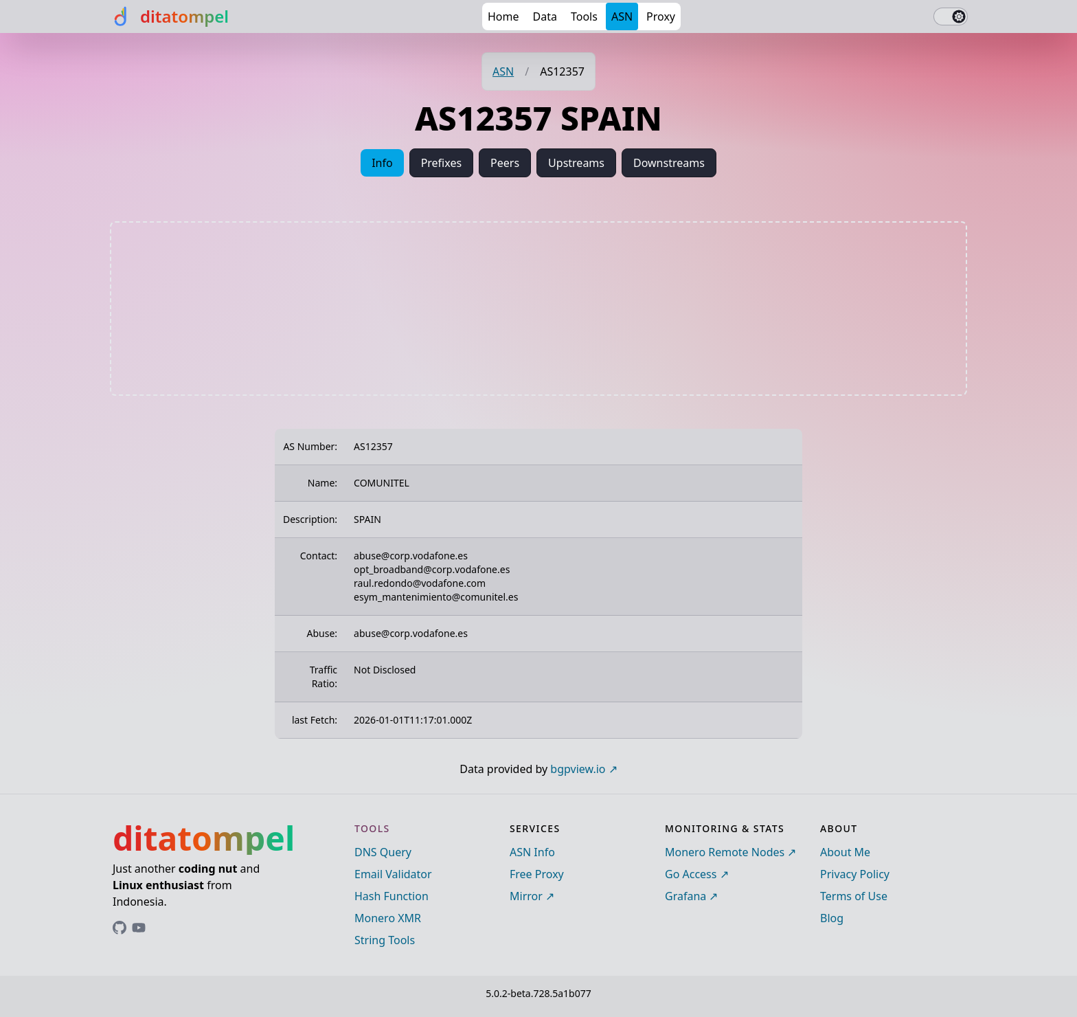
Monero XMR (387, 918)
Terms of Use (853, 896)
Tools (584, 16)
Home (503, 16)
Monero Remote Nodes (724, 852)
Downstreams (669, 162)
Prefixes (441, 162)
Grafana (685, 896)
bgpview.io (577, 768)
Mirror (526, 896)
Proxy (660, 16)
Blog (831, 918)
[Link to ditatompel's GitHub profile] (119, 928)
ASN (622, 16)
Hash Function (391, 896)
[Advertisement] (538, 308)
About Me (845, 852)
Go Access (690, 874)
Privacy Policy (854, 874)
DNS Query (382, 852)
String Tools (384, 940)
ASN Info (532, 852)
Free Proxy (537, 874)
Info (382, 162)
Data (545, 16)
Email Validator (393, 874)
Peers (504, 162)
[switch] (950, 16)
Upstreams (576, 162)
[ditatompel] (169, 16)
